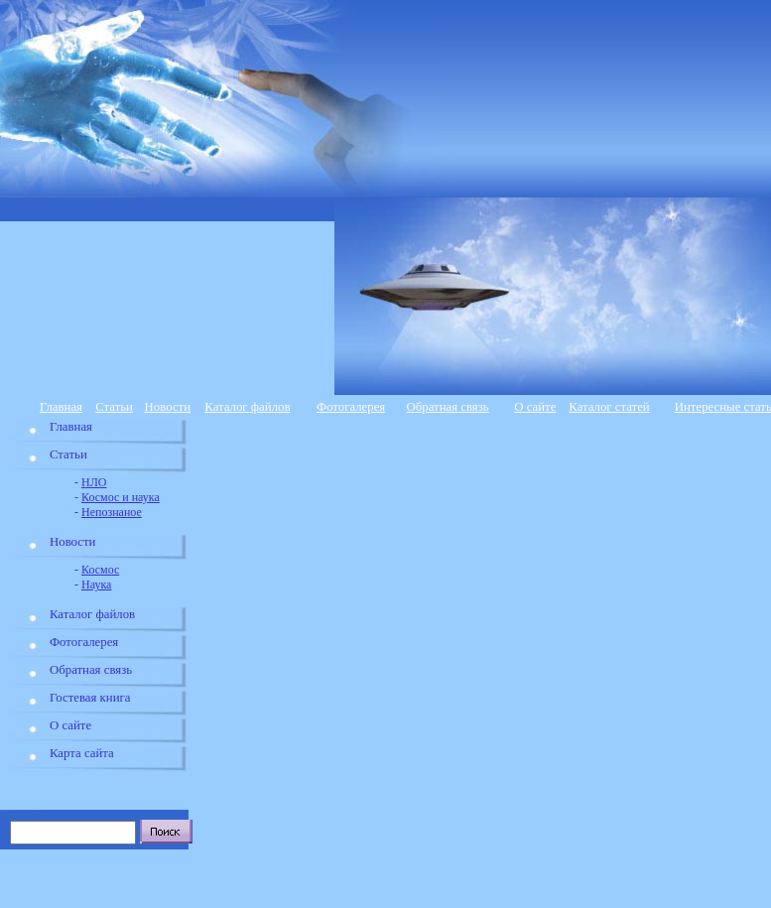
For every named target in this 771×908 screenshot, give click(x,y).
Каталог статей (609, 407)
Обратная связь (448, 407)
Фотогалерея (351, 407)
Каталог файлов (247, 407)
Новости (168, 407)
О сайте (535, 407)
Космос (100, 570)
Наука (96, 584)
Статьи (114, 407)
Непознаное (111, 512)
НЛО (93, 482)
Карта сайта (82, 753)
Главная (61, 407)
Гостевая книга (90, 698)
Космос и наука (120, 497)
